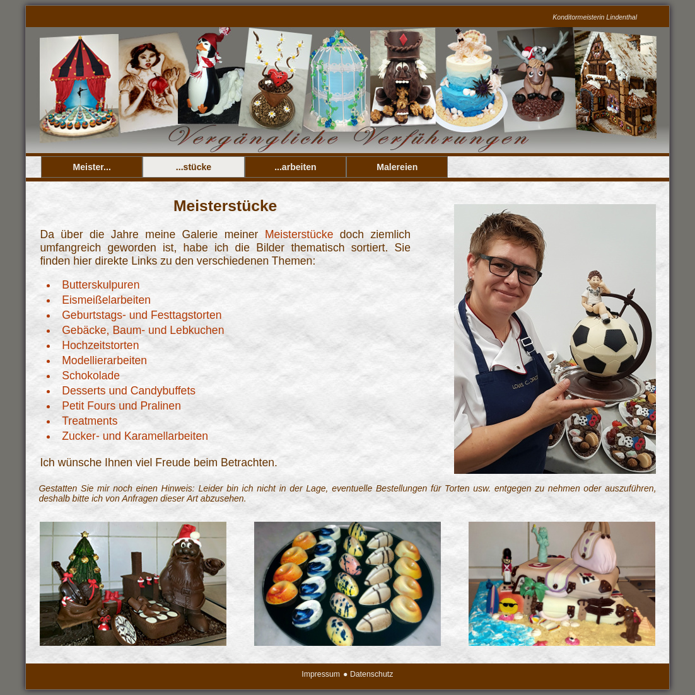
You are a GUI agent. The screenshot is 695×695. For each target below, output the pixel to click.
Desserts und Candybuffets (129, 390)
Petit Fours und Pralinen (121, 405)
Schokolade (91, 375)
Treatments (89, 421)
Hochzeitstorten (100, 345)
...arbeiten (295, 167)
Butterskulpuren (100, 285)
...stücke (193, 167)
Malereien (397, 167)
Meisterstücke (299, 234)
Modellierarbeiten (104, 360)
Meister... (92, 167)
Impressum (320, 674)
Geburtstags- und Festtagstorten (141, 315)
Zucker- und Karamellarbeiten (135, 436)
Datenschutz (371, 674)
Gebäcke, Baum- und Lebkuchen (143, 330)
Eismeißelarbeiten (106, 300)
